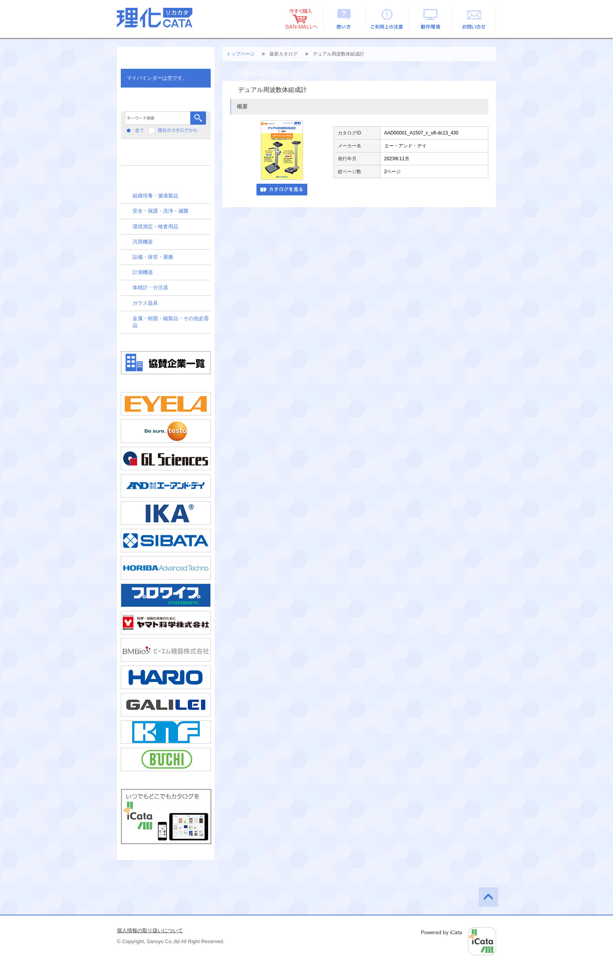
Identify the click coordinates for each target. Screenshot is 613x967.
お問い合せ (474, 18)
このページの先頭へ (488, 897)
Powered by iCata (458, 941)
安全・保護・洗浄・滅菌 (160, 211)
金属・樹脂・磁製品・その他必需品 (171, 321)
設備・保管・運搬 (153, 257)
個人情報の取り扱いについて (150, 930)
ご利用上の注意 (387, 18)
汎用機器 (143, 242)
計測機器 (143, 272)
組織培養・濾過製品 (155, 196)
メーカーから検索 (166, 155)
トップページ (240, 54)
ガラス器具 (145, 303)
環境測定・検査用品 (155, 226)
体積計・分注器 (150, 287)
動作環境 (431, 18)
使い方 (344, 18)
